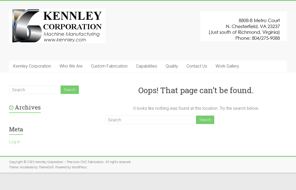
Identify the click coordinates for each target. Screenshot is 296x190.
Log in (14, 141)
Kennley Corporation (32, 66)
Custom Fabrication (109, 66)
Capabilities (146, 66)
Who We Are (71, 66)
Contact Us (196, 66)
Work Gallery (227, 66)
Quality (172, 66)
